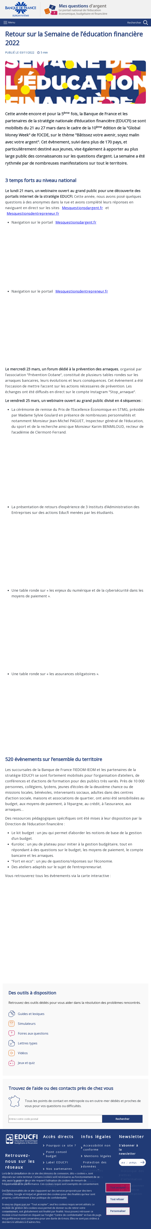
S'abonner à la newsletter (128, 1150)
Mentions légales (97, 1156)
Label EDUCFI (57, 1162)
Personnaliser (118, 1211)
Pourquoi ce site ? (61, 1145)
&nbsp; (66, 256)
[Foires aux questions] (75, 1033)
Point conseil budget (56, 1154)
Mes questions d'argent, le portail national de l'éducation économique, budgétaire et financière (93, 9)
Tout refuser (117, 1199)
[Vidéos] (75, 1053)
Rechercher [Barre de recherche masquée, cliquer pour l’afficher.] (134, 22)
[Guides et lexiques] (75, 1014)
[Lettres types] (75, 1043)
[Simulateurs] (75, 1023)
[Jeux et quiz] (75, 1063)
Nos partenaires (59, 1169)
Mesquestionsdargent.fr (82, 207)
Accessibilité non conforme (96, 1147)
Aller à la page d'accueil (22, 9)
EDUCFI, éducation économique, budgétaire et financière (22, 1139)
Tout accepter (118, 1187)
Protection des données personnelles (95, 1166)
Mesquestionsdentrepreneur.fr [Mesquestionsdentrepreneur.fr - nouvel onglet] (33, 213)
